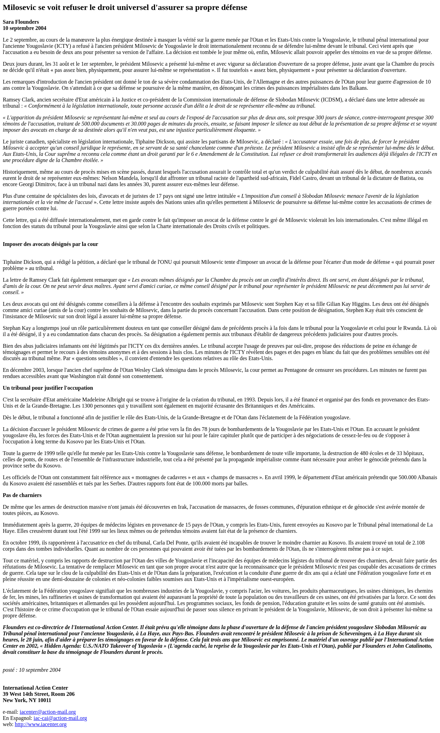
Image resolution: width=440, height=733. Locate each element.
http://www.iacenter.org (41, 724)
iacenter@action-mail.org (48, 712)
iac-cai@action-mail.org (60, 718)
